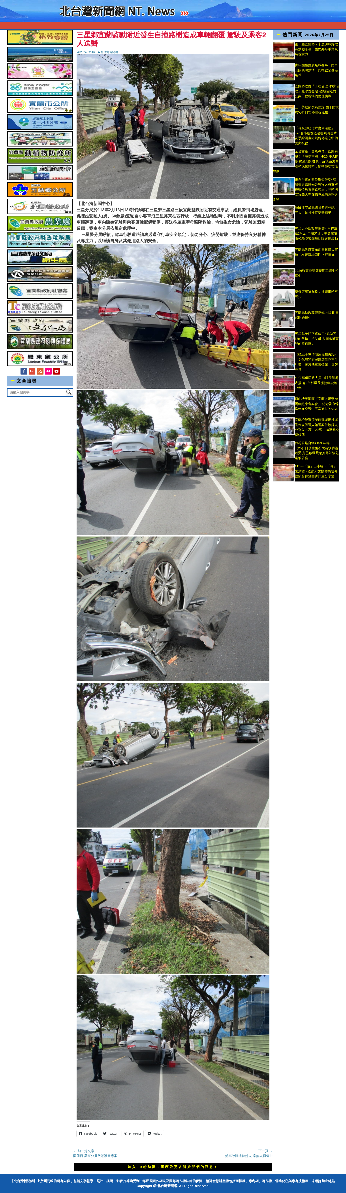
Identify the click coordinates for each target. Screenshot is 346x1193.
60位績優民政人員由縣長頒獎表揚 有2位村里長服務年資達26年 (316, 383)
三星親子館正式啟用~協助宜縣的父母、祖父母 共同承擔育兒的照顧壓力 (317, 338)
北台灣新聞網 (109, 52)
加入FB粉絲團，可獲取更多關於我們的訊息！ (173, 1167)
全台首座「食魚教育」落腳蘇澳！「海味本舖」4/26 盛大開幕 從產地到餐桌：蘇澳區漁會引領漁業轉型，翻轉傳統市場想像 (306, 161)
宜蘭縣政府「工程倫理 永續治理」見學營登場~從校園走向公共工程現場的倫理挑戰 (317, 91)
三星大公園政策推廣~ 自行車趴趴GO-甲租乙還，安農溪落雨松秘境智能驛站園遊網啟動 (316, 233)
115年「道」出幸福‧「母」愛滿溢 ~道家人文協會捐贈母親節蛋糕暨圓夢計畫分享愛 (316, 471)
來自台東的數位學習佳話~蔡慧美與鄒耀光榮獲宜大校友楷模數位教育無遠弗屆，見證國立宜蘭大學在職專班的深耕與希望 (305, 189)
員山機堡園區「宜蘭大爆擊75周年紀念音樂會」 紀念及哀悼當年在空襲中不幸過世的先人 (317, 404)
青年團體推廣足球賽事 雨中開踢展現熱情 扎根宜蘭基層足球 (316, 70)
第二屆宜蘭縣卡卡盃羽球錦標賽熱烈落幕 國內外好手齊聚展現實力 (316, 49)
